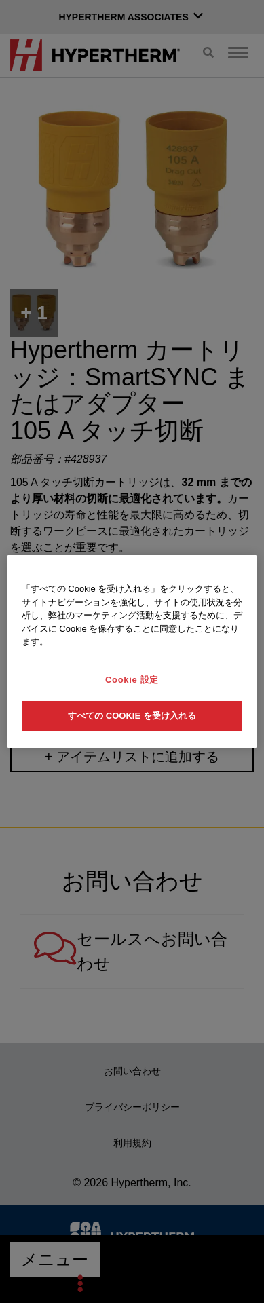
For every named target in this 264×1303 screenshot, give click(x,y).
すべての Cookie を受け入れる (132, 716)
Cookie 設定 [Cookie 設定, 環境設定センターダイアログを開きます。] (132, 680)
